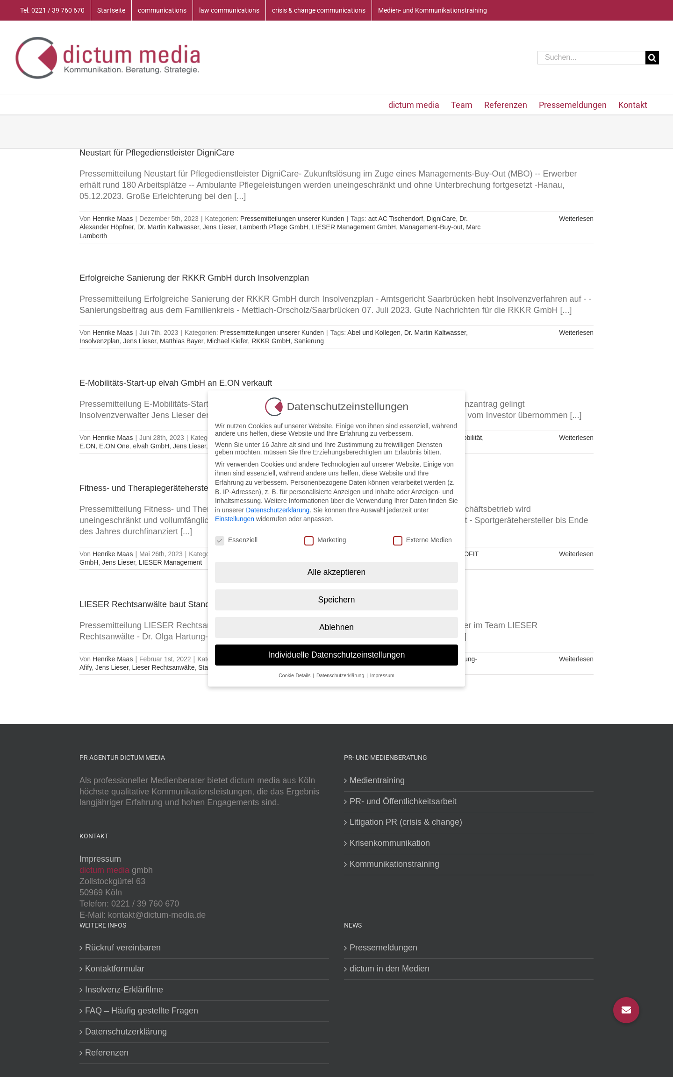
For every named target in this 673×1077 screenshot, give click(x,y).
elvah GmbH (151, 446)
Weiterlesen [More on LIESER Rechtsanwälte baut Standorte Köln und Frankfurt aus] (576, 659)
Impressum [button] (382, 674)
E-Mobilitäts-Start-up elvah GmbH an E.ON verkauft (175, 383)
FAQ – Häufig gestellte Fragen (141, 1010)
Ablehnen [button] (336, 626)
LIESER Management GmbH (354, 227)
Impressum (100, 859)
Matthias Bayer (181, 341)
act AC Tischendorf (395, 218)
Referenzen (107, 1052)
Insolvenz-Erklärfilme (124, 989)
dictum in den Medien (390, 968)
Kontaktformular (114, 968)
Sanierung (309, 341)
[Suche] (652, 57)
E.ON (87, 446)
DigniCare (441, 218)
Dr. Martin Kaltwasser (168, 227)
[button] (626, 1010)
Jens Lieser (219, 227)
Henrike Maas (113, 218)
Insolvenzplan (99, 341)
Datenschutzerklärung (126, 1031)
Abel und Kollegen (374, 332)
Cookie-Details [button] (295, 674)
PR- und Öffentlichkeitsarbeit (403, 801)
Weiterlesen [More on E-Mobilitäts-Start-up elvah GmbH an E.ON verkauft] (576, 437)
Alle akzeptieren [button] (337, 570)
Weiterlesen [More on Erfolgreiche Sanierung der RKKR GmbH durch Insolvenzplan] (576, 332)
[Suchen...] (591, 57)
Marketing (325, 539)
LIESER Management (170, 562)
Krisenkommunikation (390, 843)
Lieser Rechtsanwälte (163, 667)
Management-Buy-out (431, 227)
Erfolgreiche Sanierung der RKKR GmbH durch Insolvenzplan (194, 278)
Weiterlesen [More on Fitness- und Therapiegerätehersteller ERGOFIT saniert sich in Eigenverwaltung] (576, 554)
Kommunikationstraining (394, 864)
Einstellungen (234, 518)
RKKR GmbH (270, 341)
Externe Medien (422, 539)
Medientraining (377, 780)
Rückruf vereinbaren (123, 947)
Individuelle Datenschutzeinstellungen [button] (336, 653)
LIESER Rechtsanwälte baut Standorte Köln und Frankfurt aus (195, 604)
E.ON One (114, 446)
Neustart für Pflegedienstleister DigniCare (156, 152)
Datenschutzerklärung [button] (340, 674)
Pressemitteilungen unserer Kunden (292, 218)
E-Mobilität (466, 437)
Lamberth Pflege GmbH (273, 227)
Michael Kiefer (227, 341)
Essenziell (236, 539)
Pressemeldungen (383, 947)
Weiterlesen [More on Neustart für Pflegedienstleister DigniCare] (576, 218)
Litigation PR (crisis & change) (406, 822)
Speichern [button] (336, 598)
